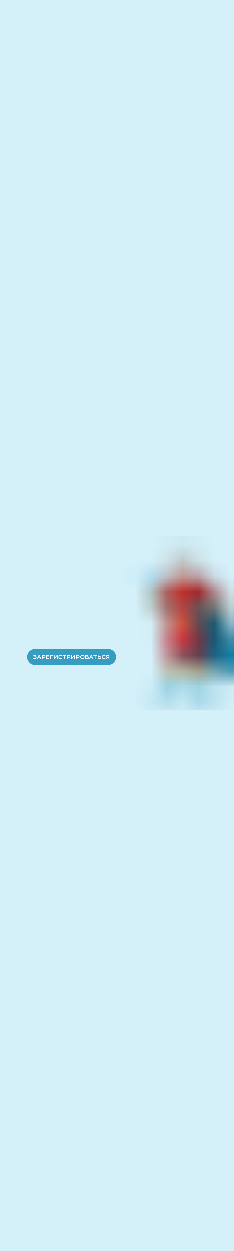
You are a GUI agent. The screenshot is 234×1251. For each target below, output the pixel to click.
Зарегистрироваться (71, 656)
